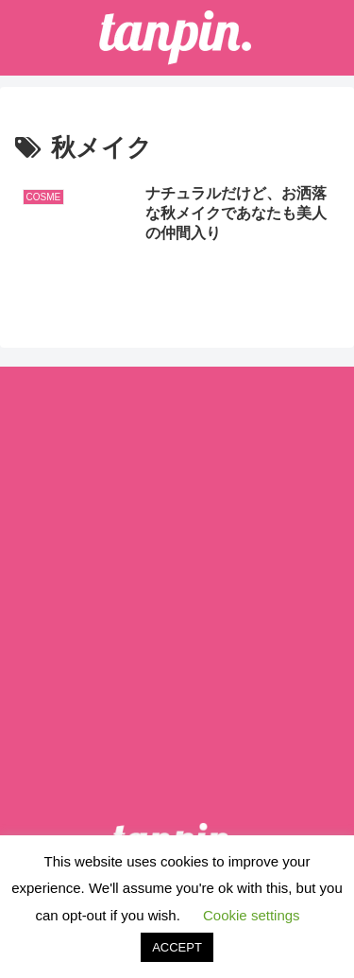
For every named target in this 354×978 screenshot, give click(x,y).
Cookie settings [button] (251, 915)
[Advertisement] (177, 570)
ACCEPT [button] (177, 947)
